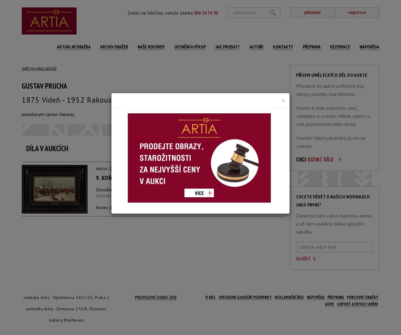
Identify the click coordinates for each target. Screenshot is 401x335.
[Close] (283, 100)
